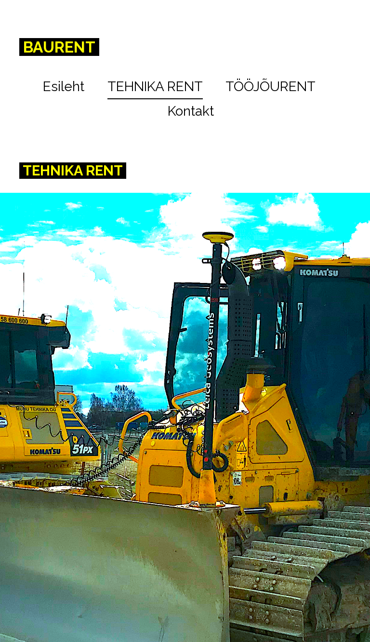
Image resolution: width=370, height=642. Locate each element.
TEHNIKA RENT (155, 86)
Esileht (63, 86)
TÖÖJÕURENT (270, 86)
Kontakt (191, 111)
